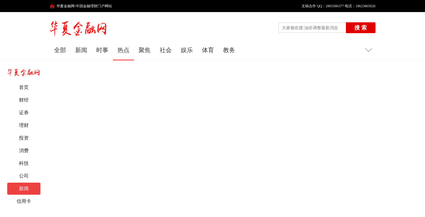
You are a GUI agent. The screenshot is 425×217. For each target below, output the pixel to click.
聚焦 (145, 50)
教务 (229, 50)
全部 (60, 50)
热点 (123, 50)
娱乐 (187, 50)
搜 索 (360, 28)
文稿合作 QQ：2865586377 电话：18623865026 (336, 6)
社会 (166, 50)
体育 (208, 50)
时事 (102, 50)
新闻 (81, 50)
